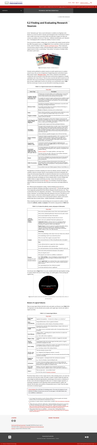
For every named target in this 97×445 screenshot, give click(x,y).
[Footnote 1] (58, 67)
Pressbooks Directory (51, 438)
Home (69, 2)
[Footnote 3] (57, 188)
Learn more (62, 7)
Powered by (48, 436)
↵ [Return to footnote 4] (39, 411)
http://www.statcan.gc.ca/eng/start (62, 401)
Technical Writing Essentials (18, 425)
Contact (57, 438)
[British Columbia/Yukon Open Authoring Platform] (13, 2)
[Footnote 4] (51, 298)
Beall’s (47, 180)
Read (73, 2)
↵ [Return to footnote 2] (29, 402)
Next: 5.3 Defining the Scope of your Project (86, 443)
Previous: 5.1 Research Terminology (8, 443)
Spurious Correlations (51, 372)
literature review (42, 74)
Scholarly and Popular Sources (51, 45)
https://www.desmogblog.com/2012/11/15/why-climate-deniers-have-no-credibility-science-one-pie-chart (49, 411)
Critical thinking (32, 389)
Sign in (77, 2)
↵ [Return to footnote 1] (54, 399)
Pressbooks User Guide (41, 438)
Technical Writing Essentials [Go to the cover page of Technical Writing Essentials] (48, 10)
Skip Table (48, 89)
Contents (12, 10)
